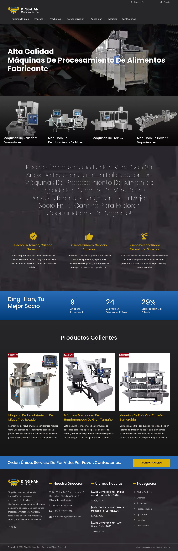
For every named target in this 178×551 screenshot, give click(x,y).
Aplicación (97, 19)
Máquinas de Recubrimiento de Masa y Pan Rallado (65, 140)
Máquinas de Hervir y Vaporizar (152, 140)
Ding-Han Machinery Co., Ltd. (36, 547)
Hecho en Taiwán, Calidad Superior (33, 247)
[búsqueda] (131, 2)
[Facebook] (9, 527)
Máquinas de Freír (108, 138)
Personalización (76, 19)
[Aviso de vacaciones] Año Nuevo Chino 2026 (106, 524)
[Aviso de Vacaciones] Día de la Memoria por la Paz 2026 (109, 509)
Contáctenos (129, 19)
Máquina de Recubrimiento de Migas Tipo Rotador (30, 417)
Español (167, 2)
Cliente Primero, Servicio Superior (89, 247)
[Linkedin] (15, 527)
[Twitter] (12, 527)
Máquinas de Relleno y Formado (20, 140)
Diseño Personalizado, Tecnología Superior (145, 247)
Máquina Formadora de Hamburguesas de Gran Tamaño (88, 417)
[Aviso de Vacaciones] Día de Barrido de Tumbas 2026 (107, 493)
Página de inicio (20, 19)
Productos (56, 19)
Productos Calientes (89, 337)
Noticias (112, 19)
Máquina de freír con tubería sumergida (141, 417)
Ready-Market (164, 547)
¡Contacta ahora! (152, 462)
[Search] (146, 2)
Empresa (39, 19)
